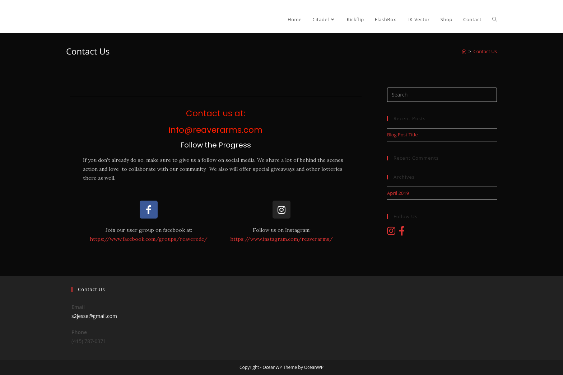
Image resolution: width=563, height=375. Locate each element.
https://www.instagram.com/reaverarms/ (281, 239)
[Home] (464, 51)
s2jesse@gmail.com (94, 316)
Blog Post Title (402, 134)
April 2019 (398, 193)
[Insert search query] (442, 95)
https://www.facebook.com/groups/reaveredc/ (149, 239)
